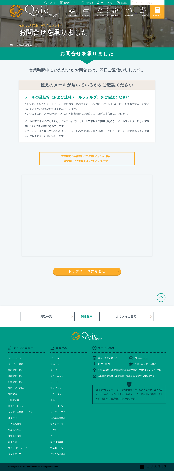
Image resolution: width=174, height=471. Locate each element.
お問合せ (87, 2)
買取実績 (12, 394)
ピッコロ (54, 358)
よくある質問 (14, 424)
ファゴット (55, 388)
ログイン (50, 2)
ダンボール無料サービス (20, 412)
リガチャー (55, 430)
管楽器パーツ (56, 448)
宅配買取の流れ (15, 370)
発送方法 (12, 418)
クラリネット (56, 376)
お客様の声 (13, 400)
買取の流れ (47, 316)
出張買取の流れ (15, 382)
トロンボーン (56, 406)
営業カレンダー (68, 2)
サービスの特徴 (15, 364)
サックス (54, 382)
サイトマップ (105, 2)
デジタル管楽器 (58, 454)
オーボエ (54, 370)
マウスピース (56, 424)
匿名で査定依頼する (104, 358)
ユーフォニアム (58, 412)
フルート (54, 364)
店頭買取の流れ (15, 376)
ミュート (54, 436)
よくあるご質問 (126, 316)
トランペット (56, 394)
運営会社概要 (14, 436)
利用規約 (12, 442)
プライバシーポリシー (19, 448)
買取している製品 (17, 388)
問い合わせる (138, 358)
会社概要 (122, 2)
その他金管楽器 (58, 418)
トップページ (14, 358)
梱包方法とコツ (15, 406)
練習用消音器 (56, 442)
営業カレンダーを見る (142, 364)
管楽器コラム (14, 430)
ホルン (53, 400)
